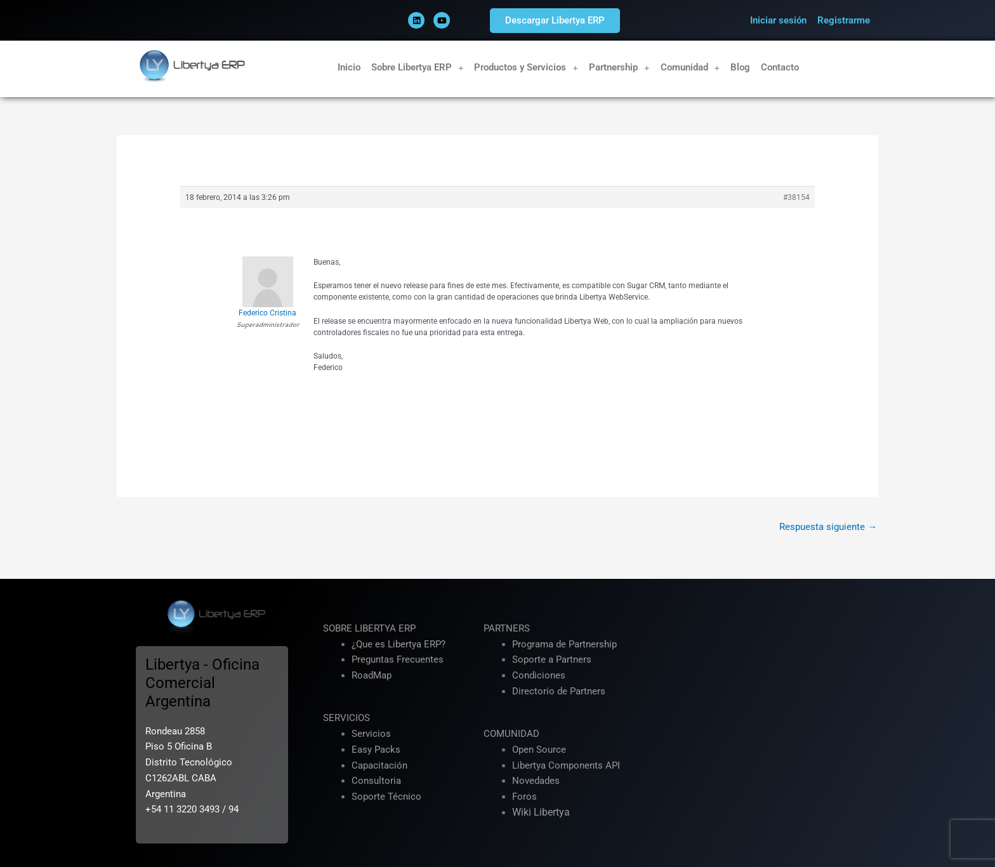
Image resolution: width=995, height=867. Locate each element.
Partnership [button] (619, 67)
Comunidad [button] (690, 67)
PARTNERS (507, 628)
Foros (524, 796)
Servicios (371, 733)
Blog (740, 67)
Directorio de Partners (558, 691)
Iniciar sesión (778, 20)
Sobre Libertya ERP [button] (417, 67)
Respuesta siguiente (828, 527)
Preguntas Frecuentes (398, 659)
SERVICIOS (346, 718)
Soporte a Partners (551, 659)
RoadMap (372, 675)
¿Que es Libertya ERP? (398, 644)
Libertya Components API (566, 765)
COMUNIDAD (511, 733)
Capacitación (379, 765)
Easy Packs (376, 749)
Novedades (536, 780)
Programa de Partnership (564, 644)
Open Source (539, 749)
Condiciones (538, 675)
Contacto (780, 67)
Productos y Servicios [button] (526, 67)
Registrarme (843, 20)
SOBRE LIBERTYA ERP (369, 628)
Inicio (349, 67)
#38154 (796, 197)
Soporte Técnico (386, 796)
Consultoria (376, 780)
